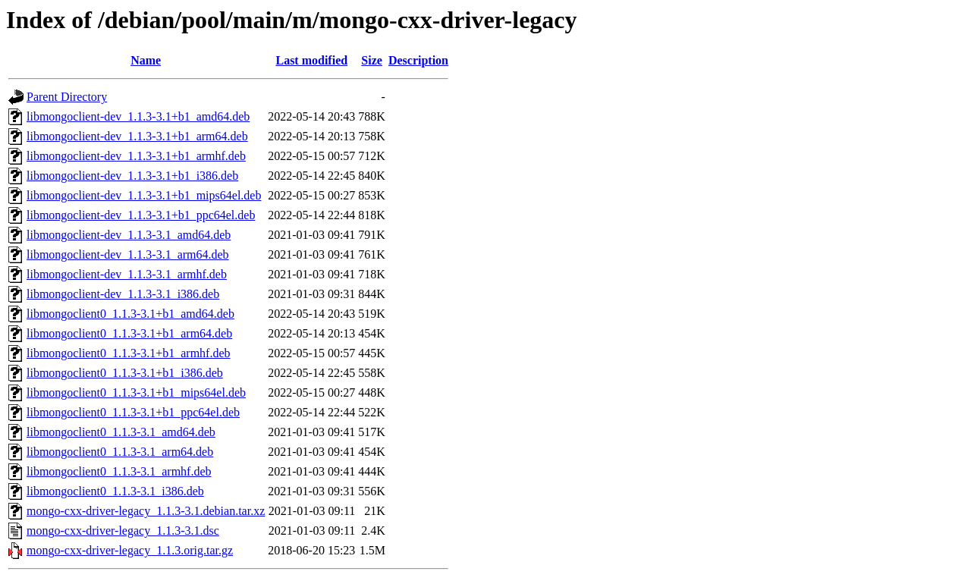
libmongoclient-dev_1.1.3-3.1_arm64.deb (128, 254)
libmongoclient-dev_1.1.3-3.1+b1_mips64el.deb (144, 195)
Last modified (311, 60)
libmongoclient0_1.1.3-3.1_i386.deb (115, 491)
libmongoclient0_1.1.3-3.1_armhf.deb (119, 471)
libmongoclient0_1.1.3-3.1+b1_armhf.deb (129, 353)
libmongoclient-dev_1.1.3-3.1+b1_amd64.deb (138, 116)
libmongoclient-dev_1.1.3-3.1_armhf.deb (127, 274)
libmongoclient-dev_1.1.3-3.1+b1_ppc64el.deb (141, 215)
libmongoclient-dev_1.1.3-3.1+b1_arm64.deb (137, 136)
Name (145, 60)
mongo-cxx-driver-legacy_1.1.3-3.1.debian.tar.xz (146, 510)
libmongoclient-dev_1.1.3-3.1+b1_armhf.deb (136, 155)
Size (371, 60)
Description (418, 60)
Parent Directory (67, 96)
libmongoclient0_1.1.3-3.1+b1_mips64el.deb (136, 392)
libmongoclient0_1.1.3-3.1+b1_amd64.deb (130, 313)
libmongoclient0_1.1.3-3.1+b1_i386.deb (125, 372)
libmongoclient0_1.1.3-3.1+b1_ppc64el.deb (133, 412)
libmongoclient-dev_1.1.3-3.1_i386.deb (123, 293)
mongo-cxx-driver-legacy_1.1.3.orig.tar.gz (130, 550)
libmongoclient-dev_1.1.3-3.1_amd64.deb (129, 234)
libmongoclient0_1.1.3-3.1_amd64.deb (121, 431)
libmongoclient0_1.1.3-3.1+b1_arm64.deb (129, 333)
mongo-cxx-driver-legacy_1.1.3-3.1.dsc (123, 530)
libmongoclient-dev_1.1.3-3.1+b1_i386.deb (132, 175)
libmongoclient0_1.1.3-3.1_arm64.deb (120, 451)
